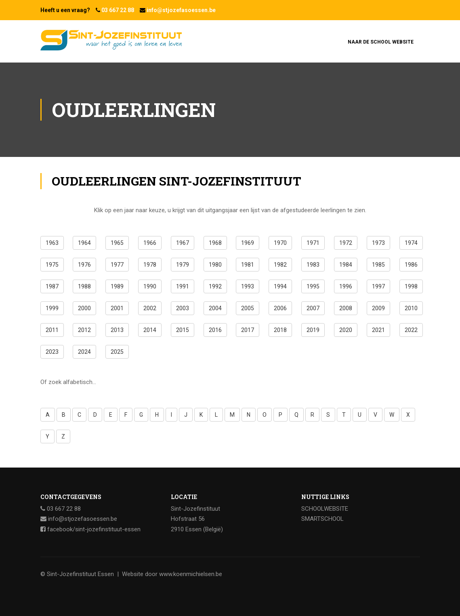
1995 (313, 286)
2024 (84, 352)
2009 (378, 308)
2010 (411, 308)
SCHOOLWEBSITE (324, 508)
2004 (215, 308)
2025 (117, 352)
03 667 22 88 (117, 10)
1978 (149, 264)
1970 (280, 243)
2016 (215, 330)
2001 (117, 308)
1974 (411, 243)
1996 (345, 286)
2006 (280, 308)
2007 (313, 308)
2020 (345, 330)
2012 (84, 330)
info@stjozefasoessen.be (181, 10)
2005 (247, 308)
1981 (247, 264)
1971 (313, 243)
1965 (117, 243)
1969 (247, 243)
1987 (52, 286)
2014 (149, 330)
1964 (84, 243)
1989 (117, 286)
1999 (52, 308)
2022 (411, 330)
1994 (280, 286)
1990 (149, 286)
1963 (52, 243)
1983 (313, 264)
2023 (52, 352)
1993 (247, 286)
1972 (345, 243)
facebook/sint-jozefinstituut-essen (94, 529)
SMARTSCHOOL (322, 518)
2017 (247, 330)
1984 (345, 264)
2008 (345, 308)
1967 (182, 243)
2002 (149, 308)
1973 (378, 243)
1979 (182, 264)
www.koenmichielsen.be (190, 574)
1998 (411, 286)
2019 (313, 330)
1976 (84, 264)
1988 (84, 286)
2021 (378, 330)
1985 (378, 264)
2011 (52, 330)
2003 (182, 308)
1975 (52, 264)
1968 (215, 243)
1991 (182, 286)
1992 (215, 286)
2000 (84, 308)
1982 (280, 264)
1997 (378, 286)
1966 (149, 243)
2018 (280, 330)
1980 (215, 264)
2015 (182, 330)
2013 (117, 330)
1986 (411, 264)
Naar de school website (381, 42)
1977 (117, 264)
